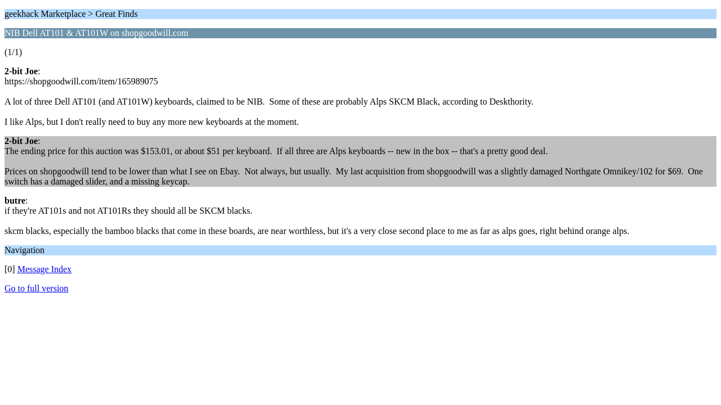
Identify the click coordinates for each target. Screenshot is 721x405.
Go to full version (36, 288)
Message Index (44, 269)
